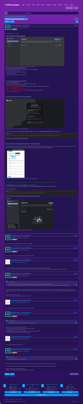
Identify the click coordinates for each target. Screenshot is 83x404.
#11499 (75, 260)
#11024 (75, 235)
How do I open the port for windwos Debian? (32, 385)
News (38, 4)
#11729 (75, 300)
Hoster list (60, 4)
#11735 (75, 312)
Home (23, 4)
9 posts (76, 19)
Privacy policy (12, 399)
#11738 (75, 349)
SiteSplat (17, 401)
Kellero (13, 262)
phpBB (25, 401)
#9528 (76, 25)
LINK (10, 69)
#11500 (75, 273)
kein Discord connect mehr (13, 384)
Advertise (6, 399)
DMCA (17, 399)
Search (72, 4)
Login (76, 7)
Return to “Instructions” (10, 376)
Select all (10, 133)
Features (28, 4)
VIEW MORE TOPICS (41, 395)
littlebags (14, 302)
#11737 (75, 336)
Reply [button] (7, 21)
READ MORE (13, 392)
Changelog (48, 4)
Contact (54, 4)
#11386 (75, 248)
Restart (70, 384)
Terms (20, 399)
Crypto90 (14, 27)
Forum (42, 4)
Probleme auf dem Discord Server (51, 384)
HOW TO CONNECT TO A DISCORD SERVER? (15, 16)
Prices (33, 4)
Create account (69, 7)
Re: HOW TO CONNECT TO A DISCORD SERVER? (21, 235)
